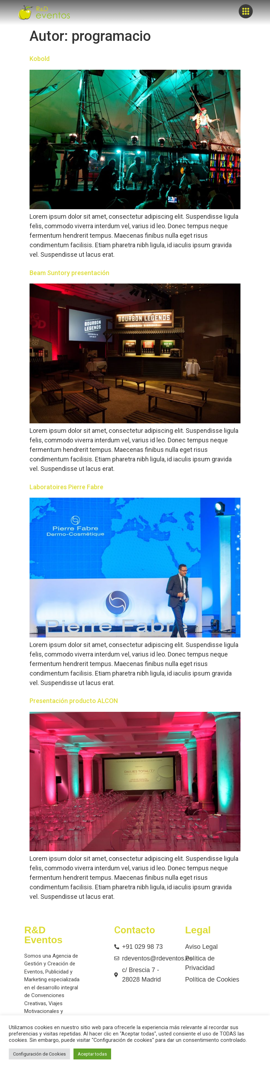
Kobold (40, 58)
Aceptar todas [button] (92, 1054)
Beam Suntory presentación (69, 272)
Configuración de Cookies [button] (39, 1054)
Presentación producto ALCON (74, 700)
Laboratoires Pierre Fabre (66, 487)
